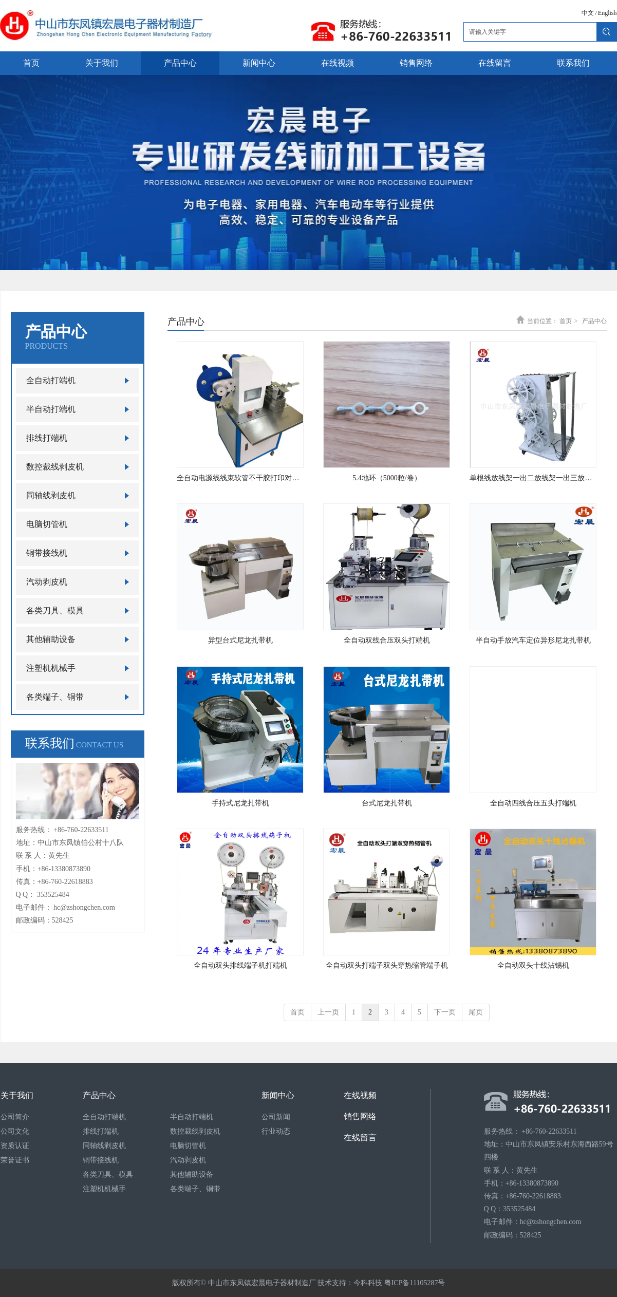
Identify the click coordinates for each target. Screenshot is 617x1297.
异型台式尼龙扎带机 (240, 640)
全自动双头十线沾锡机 (533, 965)
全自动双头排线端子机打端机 (240, 965)
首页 (565, 321)
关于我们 (17, 1095)
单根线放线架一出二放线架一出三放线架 (533, 478)
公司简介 (15, 1117)
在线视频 (360, 1095)
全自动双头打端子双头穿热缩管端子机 (387, 965)
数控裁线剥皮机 (195, 1131)
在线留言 (360, 1137)
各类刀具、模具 (108, 1174)
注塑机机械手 (104, 1189)
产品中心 (594, 321)
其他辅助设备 (191, 1174)
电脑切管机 (188, 1146)
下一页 (445, 1012)
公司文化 (15, 1131)
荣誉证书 (15, 1160)
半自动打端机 (191, 1117)
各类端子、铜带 (195, 1189)
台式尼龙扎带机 (387, 803)
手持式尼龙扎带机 (240, 803)
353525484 (53, 894)
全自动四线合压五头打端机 (533, 803)
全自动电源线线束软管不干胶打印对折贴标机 (240, 478)
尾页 (476, 1012)
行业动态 (275, 1131)
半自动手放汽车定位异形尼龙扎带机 (533, 640)
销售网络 (360, 1116)
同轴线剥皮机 (104, 1146)
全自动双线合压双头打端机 (387, 640)
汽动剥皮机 (188, 1160)
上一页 (328, 1012)
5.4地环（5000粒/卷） (386, 478)
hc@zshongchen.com (84, 907)
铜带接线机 (101, 1160)
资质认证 (15, 1146)
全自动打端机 (104, 1117)
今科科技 (367, 1283)
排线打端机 (101, 1131)
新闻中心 (277, 1095)
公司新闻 (275, 1117)
